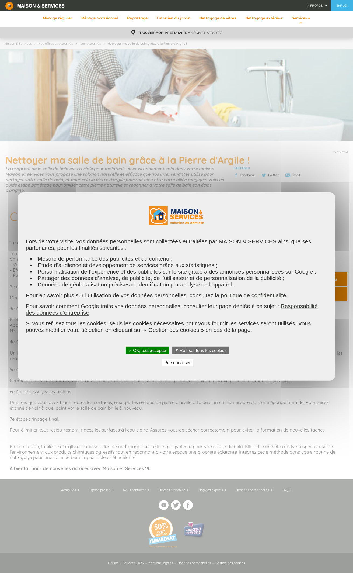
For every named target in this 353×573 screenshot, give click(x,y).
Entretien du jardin (173, 18)
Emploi (342, 6)
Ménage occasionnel (99, 18)
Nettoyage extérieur (264, 18)
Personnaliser (177, 362)
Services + (301, 18)
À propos (315, 6)
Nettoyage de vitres (217, 18)
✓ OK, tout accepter (147, 350)
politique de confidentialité (253, 295)
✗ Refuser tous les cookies (201, 350)
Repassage (137, 18)
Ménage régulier (57, 18)
